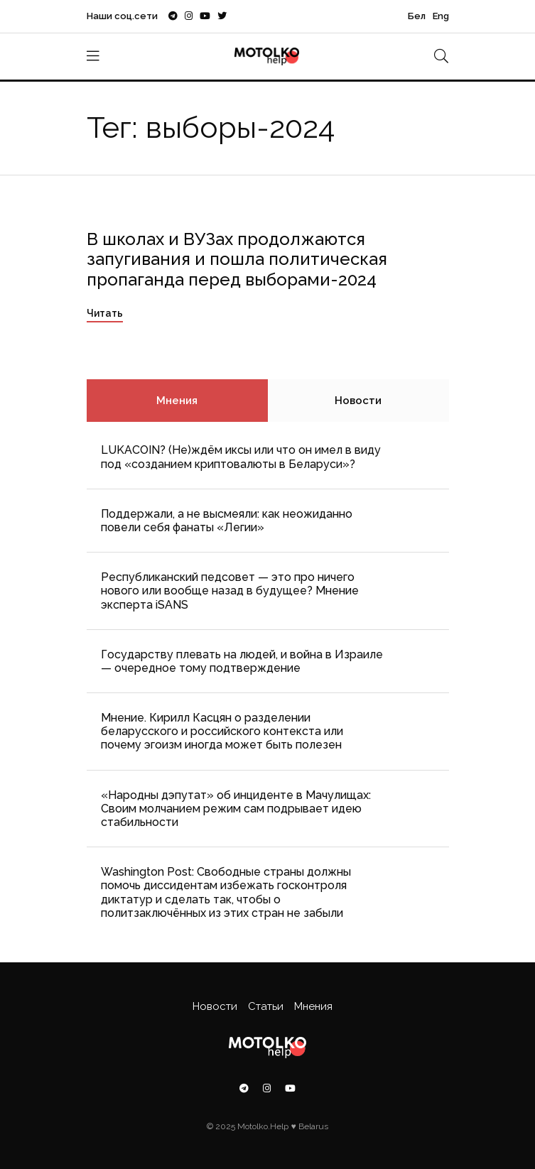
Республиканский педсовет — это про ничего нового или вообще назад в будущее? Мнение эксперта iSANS (230, 590)
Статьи (265, 1006)
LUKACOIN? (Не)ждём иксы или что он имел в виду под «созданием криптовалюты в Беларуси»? (241, 456)
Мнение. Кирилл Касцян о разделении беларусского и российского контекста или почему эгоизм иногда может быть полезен (222, 731)
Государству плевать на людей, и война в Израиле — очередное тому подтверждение (242, 661)
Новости (358, 400)
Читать (105, 313)
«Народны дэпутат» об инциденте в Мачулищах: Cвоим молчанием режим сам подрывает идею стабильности (236, 808)
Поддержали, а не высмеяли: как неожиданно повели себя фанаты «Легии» (226, 520)
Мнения (177, 400)
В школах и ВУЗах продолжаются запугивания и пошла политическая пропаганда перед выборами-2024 (237, 259)
